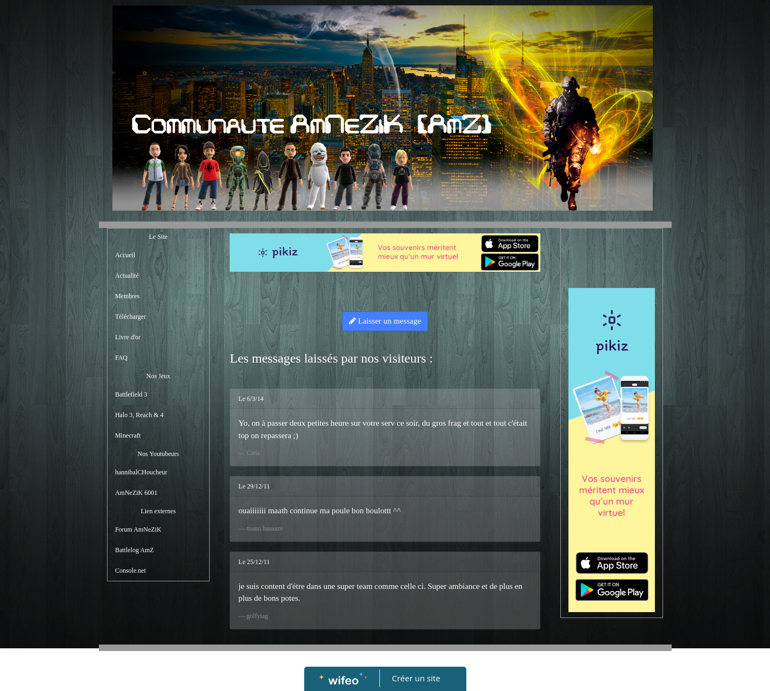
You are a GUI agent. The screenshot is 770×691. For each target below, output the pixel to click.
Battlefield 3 (131, 394)
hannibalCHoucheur (141, 472)
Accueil (125, 255)
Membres (127, 296)
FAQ (121, 357)
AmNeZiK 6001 (136, 493)
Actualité (127, 275)
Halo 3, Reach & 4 (139, 415)
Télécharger (130, 316)
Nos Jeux (158, 376)
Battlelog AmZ (134, 550)
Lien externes (158, 511)
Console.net (130, 570)
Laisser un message (385, 321)
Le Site (158, 236)
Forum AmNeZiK (138, 529)
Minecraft (127, 435)
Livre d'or (127, 337)
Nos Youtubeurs (158, 454)
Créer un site (416, 678)
